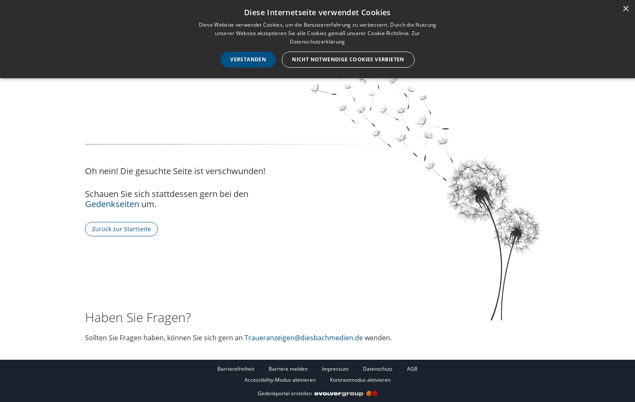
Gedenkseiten (112, 204)
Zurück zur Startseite (121, 229)
